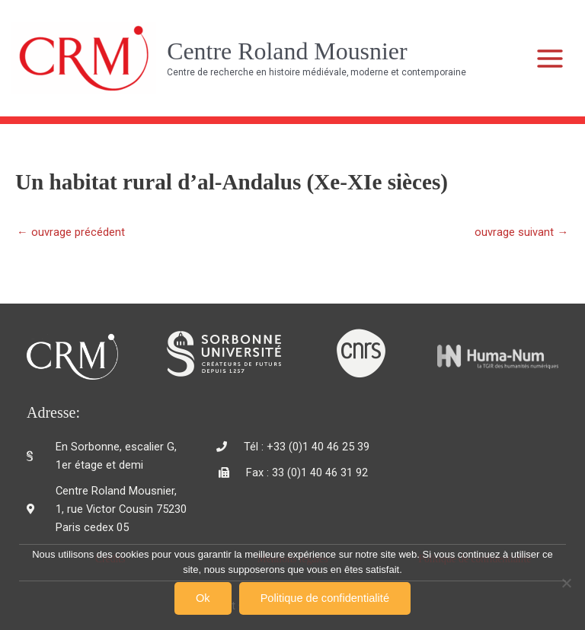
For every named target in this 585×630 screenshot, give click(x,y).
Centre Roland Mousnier (287, 51)
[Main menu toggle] (550, 58)
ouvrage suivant (521, 232)
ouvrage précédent (71, 232)
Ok (203, 598)
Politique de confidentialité (325, 598)
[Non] (566, 582)
